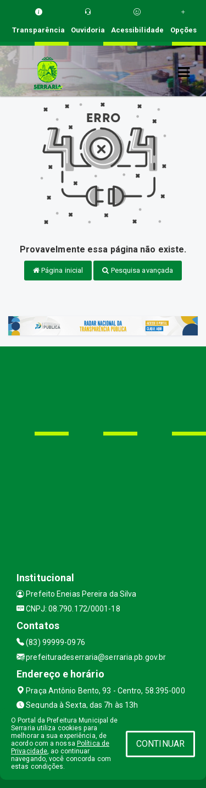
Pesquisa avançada (137, 270)
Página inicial (58, 270)
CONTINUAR (160, 744)
